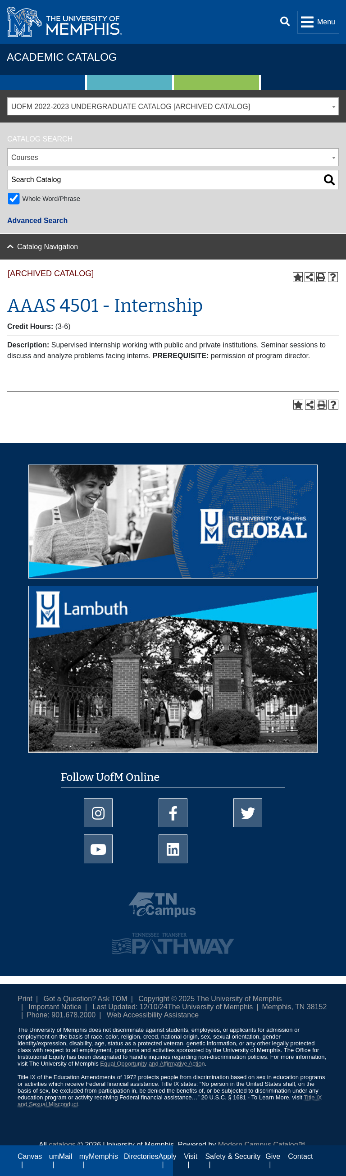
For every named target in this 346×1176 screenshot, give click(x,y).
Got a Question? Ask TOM (85, 999)
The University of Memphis (210, 1007)
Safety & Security (232, 1156)
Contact (300, 1156)
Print (25, 999)
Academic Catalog (62, 57)
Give (272, 1156)
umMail (61, 1156)
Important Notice (55, 1007)
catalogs (62, 1145)
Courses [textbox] (24, 157)
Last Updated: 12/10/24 (130, 1007)
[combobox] (173, 106)
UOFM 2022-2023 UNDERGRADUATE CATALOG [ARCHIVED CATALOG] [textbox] (130, 106)
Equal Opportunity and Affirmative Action (152, 1063)
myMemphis (98, 1156)
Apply (168, 1156)
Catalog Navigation (47, 247)
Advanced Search (37, 220)
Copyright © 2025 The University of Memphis (210, 999)
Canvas (30, 1156)
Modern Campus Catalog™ (261, 1145)
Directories (141, 1156)
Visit (190, 1156)
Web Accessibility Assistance (153, 1015)
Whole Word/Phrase (51, 198)
